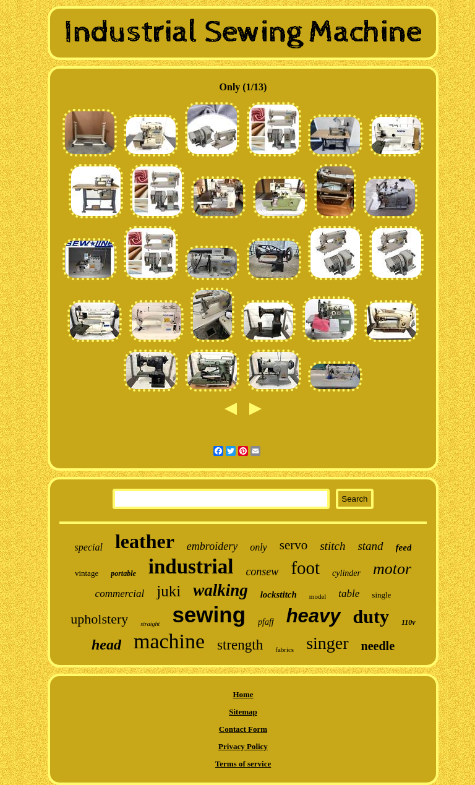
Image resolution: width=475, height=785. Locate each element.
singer (327, 643)
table (348, 593)
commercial (120, 593)
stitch (332, 545)
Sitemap (243, 711)
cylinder (346, 573)
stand (370, 545)
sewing (209, 615)
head (106, 645)
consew (262, 571)
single (381, 594)
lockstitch (278, 594)
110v (408, 622)
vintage (86, 573)
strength (240, 645)
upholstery (99, 619)
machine (169, 641)
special (89, 547)
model (318, 596)
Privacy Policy (243, 746)
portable (123, 573)
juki (168, 591)
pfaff (266, 622)
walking (220, 590)
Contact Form (243, 729)
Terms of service (243, 763)
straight (150, 623)
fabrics (284, 649)
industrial (191, 567)
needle (378, 646)
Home (243, 694)
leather (144, 541)
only (258, 547)
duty (371, 616)
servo (294, 545)
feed (404, 547)
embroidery (212, 546)
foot (305, 568)
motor (392, 569)
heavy (313, 616)
